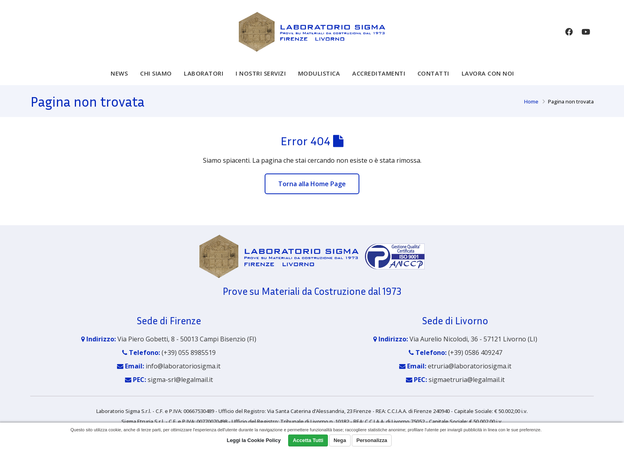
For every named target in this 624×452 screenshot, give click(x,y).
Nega (339, 440)
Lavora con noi (488, 79)
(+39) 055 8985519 (189, 358)
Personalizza (371, 440)
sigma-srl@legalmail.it (180, 385)
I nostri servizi (261, 79)
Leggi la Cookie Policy (254, 440)
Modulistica (319, 79)
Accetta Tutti (308, 440)
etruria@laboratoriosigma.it (469, 371)
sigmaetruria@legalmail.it (467, 385)
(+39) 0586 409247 (475, 358)
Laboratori (203, 79)
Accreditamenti (378, 79)
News (119, 79)
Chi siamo (156, 79)
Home (531, 107)
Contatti (433, 79)
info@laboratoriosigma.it (183, 371)
